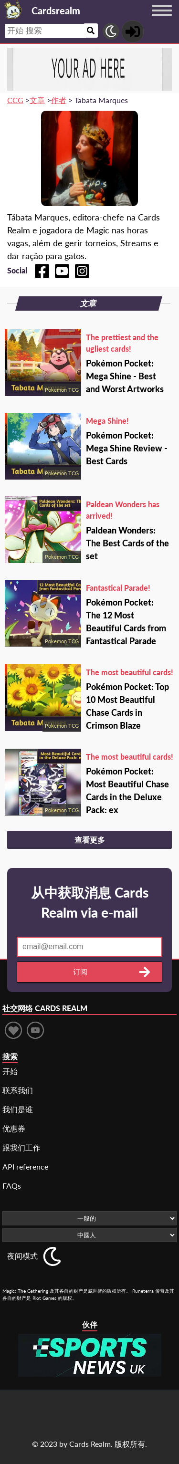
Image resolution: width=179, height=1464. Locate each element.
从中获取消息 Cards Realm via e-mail (89, 902)
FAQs (11, 1185)
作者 (58, 100)
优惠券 (13, 1128)
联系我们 (17, 1090)
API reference (25, 1166)
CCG (15, 100)
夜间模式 (22, 1255)
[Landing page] (13, 9)
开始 (10, 1071)
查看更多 (89, 839)
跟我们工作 (21, 1147)
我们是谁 (17, 1109)
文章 (37, 100)
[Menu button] (162, 20)
